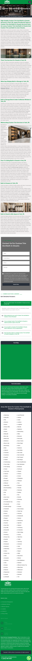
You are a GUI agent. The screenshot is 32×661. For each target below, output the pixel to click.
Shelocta (19, 518)
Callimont (6, 450)
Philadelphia (20, 478)
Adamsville (6, 417)
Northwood (20, 468)
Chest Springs (7, 466)
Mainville (19, 426)
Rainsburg (20, 490)
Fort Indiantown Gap (8, 501)
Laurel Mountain (21, 415)
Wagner (19, 550)
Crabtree (6, 476)
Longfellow (20, 424)
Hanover (6, 532)
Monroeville (20, 438)
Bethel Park (6, 438)
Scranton (19, 506)
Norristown (20, 466)
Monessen (20, 436)
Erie (5, 494)
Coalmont (6, 473)
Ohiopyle (19, 471)
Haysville (6, 539)
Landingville (6, 576)
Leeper (19, 419)
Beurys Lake (6, 443)
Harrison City (6, 536)
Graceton (6, 522)
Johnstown (6, 560)
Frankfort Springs (7, 506)
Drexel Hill (6, 480)
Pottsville (19, 487)
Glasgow (6, 518)
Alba (5, 419)
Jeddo (5, 555)
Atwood (5, 431)
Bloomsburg (6, 445)
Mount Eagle (20, 443)
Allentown (6, 422)
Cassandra (6, 452)
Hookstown (6, 546)
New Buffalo (20, 450)
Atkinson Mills (7, 426)
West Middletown (21, 560)
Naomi (19, 445)
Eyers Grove (6, 497)
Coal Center (6, 471)
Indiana (5, 550)
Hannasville (6, 529)
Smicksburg (20, 527)
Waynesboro (20, 555)
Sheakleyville (20, 515)
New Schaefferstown (22, 461)
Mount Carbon (20, 440)
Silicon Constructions (16, 652)
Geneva (5, 513)
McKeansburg (20, 431)
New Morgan (20, 459)
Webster (19, 558)
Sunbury (19, 534)
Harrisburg (6, 534)
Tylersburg (20, 541)
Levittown (19, 422)
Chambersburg (7, 461)
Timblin (19, 539)
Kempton (6, 565)
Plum (19, 483)
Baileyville (6, 433)
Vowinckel (20, 548)
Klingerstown (6, 572)
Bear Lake (6, 436)
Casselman (6, 454)
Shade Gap (20, 511)
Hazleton (6, 541)
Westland (19, 562)
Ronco (19, 501)
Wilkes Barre (20, 567)
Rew (18, 494)
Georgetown (6, 515)
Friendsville (6, 508)
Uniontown (20, 543)
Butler (5, 447)
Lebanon (19, 417)
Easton (5, 490)
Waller (19, 553)
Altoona (5, 424)
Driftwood (6, 483)
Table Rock (20, 536)
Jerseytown (6, 558)
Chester (5, 468)
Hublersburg (6, 548)
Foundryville (6, 504)
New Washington (21, 464)
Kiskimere (6, 569)
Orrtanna (19, 473)
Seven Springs (21, 508)
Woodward (20, 572)
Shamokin (20, 513)
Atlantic (5, 429)
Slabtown (19, 525)
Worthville (20, 574)
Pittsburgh (20, 480)
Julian (5, 562)
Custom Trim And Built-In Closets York (15, 16)
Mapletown (20, 429)
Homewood (6, 543)
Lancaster (6, 574)
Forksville (6, 499)
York (5, 16)
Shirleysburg (20, 520)
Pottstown (20, 485)
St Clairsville (20, 529)
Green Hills (6, 525)
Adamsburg (6, 415)
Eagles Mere (6, 485)
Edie (5, 492)
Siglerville (19, 522)
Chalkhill (6, 459)
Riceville (19, 497)
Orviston (19, 476)
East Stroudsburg (7, 487)
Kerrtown (6, 567)
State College (20, 532)
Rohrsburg (20, 499)
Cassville (6, 457)
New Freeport (20, 457)
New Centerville (21, 454)
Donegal (6, 478)
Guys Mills (6, 527)
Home (2, 16)
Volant (19, 546)
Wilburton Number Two (22, 565)
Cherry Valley (7, 464)
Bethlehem (6, 440)
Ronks (19, 504)
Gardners (6, 511)
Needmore (20, 447)
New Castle (20, 452)
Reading (19, 492)
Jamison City (6, 553)
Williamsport (20, 569)
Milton (19, 433)
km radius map (16, 361)
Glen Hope (6, 520)
